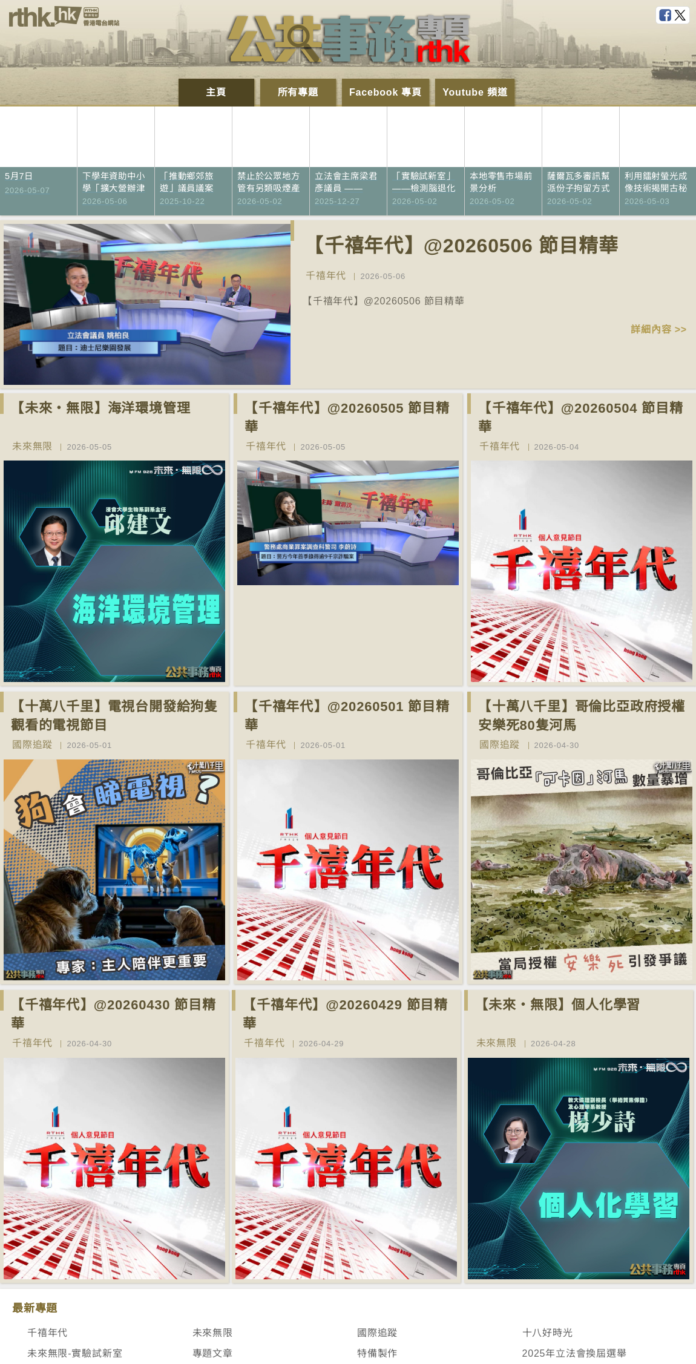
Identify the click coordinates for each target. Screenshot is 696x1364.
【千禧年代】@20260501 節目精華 (347, 716)
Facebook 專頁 (385, 92)
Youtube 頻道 (474, 92)
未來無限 (32, 446)
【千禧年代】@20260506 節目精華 (461, 246)
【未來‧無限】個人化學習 (558, 1004)
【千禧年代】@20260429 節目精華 (345, 1014)
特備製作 (377, 1353)
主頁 (216, 92)
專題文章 (212, 1353)
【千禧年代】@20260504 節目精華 (580, 417)
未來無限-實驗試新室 (74, 1353)
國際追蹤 (32, 744)
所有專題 (298, 92)
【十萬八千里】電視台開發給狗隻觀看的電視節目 (114, 716)
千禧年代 (326, 276)
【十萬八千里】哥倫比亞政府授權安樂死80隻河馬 (581, 716)
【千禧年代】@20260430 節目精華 (113, 1014)
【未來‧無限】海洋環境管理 (100, 408)
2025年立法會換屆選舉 (574, 1353)
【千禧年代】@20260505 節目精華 (347, 417)
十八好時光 (547, 1333)
